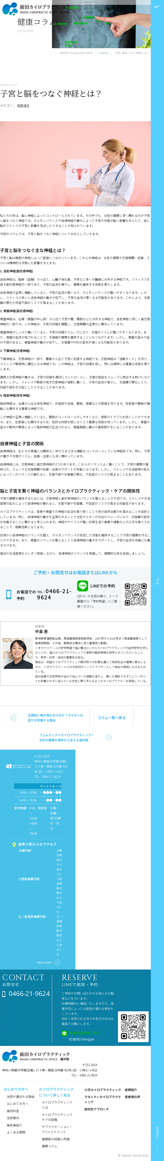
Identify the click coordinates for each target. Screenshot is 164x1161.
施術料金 (13, 1111)
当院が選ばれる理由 (20, 1096)
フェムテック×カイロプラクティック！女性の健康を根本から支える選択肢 (66, 737)
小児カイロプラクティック (102, 1089)
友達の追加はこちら (84, 1032)
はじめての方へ (17, 1103)
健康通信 (23, 105)
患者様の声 (132, 1097)
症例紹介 (131, 1089)
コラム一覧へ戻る (112, 717)
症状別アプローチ (96, 1109)
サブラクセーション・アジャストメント (57, 1129)
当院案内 (13, 1118)
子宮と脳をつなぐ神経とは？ (51, 93)
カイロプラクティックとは (57, 1104)
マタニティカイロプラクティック (102, 1099)
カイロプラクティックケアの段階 (57, 1117)
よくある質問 (16, 1132)
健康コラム (49, 1146)
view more (48, 962)
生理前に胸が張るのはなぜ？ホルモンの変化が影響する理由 (55, 717)
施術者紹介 (14, 1125)
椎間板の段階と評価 (56, 1139)
